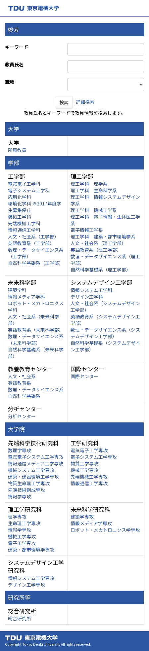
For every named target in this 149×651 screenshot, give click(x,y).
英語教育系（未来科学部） (36, 329)
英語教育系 (19, 383)
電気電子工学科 (24, 183)
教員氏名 (14, 64)
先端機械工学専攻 (89, 476)
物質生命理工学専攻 (29, 483)
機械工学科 (19, 216)
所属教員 (17, 150)
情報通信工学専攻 (89, 483)
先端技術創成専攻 (26, 490)
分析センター (22, 416)
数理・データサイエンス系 (36, 389)
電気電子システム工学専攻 (36, 456)
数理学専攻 (19, 450)
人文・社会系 (22, 376)
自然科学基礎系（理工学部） (101, 269)
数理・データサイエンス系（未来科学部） (36, 339)
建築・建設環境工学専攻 (33, 476)
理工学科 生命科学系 (94, 190)
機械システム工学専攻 (31, 470)
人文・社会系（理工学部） (98, 243)
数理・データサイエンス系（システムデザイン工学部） (105, 333)
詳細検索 (85, 101)
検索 (64, 102)
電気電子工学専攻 (89, 450)
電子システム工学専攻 (94, 456)
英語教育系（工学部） (31, 243)
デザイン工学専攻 (26, 584)
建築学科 (17, 290)
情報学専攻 (19, 496)
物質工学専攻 (84, 463)
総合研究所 (19, 618)
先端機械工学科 (24, 223)
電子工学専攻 (22, 543)
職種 (9, 82)
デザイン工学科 (87, 296)
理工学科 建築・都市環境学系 (103, 236)
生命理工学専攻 (24, 523)
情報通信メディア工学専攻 (35, 463)
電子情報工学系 (87, 230)
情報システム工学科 (91, 290)
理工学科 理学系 (89, 183)
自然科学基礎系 (24, 396)
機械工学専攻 (84, 470)
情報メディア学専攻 (91, 523)
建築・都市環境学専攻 (31, 549)
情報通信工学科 (24, 230)
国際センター (84, 376)
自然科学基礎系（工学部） (36, 263)
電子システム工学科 (29, 190)
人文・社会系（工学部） (33, 236)
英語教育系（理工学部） (96, 249)
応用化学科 (19, 197)
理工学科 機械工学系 (94, 210)
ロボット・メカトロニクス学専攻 (105, 529)
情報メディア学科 (26, 296)
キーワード (16, 47)
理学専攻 (17, 516)
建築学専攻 (82, 516)
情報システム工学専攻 (31, 578)
